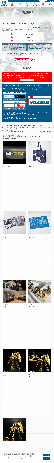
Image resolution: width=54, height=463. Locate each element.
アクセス (17, 434)
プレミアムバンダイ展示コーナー (34, 434)
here (8, 454)
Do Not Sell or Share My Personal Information (45, 450)
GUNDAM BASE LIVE (32, 439)
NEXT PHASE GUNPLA (32, 433)
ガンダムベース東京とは (20, 432)
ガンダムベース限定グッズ (7, 433)
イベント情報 (31, 432)
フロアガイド (18, 433)
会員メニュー (18, 437)
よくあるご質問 (43, 439)
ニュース (4, 437)
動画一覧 (30, 438)
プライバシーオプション (45, 444)
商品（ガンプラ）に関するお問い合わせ (45, 447)
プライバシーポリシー (44, 441)
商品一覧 (4, 432)
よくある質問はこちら (6, 51)
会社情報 (43, 437)
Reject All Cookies (46, 458)
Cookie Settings (46, 455)
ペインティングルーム (20, 440)
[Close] (53, 457)
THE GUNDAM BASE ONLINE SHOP (8, 441)
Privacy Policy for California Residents (9, 460)
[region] (27, 457)
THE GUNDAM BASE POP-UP (33, 435)
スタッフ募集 (31, 440)
